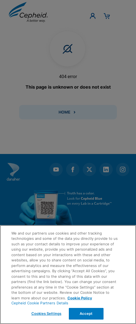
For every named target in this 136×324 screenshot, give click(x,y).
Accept (86, 313)
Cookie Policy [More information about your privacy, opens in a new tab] (79, 298)
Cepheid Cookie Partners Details (40, 303)
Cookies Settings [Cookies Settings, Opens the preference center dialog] (46, 313)
